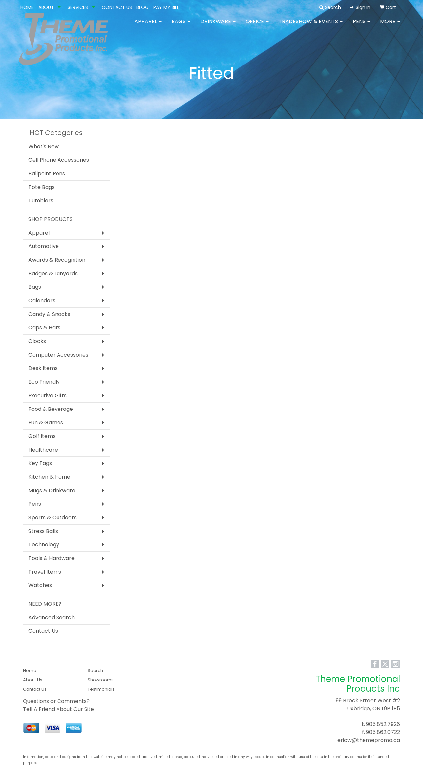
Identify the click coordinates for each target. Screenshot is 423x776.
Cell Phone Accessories (58, 160)
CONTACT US (117, 7)
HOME (27, 7)
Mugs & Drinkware (51, 490)
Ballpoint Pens (46, 173)
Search (95, 671)
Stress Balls (43, 531)
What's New (43, 146)
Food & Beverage (50, 409)
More (390, 26)
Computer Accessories (58, 355)
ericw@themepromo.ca (368, 740)
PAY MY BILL (166, 7)
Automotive (43, 246)
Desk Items (43, 368)
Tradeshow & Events (311, 26)
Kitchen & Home (49, 477)
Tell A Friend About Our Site (58, 709)
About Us (32, 680)
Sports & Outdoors (52, 517)
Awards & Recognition (56, 260)
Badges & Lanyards (53, 273)
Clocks (37, 341)
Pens (361, 26)
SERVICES (78, 7)
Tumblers (40, 200)
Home (29, 671)
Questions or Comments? (56, 701)
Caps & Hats (44, 327)
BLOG (142, 7)
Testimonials (101, 689)
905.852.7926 (383, 724)
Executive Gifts (47, 395)
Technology (43, 544)
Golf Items (42, 436)
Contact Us (43, 631)
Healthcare (43, 449)
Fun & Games (45, 422)
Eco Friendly (44, 382)
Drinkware (218, 26)
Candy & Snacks (49, 314)
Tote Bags (41, 187)
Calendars (41, 300)
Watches (40, 585)
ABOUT (46, 7)
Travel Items (44, 572)
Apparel (148, 26)
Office (257, 26)
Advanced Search (51, 617)
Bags (181, 26)
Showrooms (101, 680)
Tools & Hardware (51, 558)
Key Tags (40, 463)
